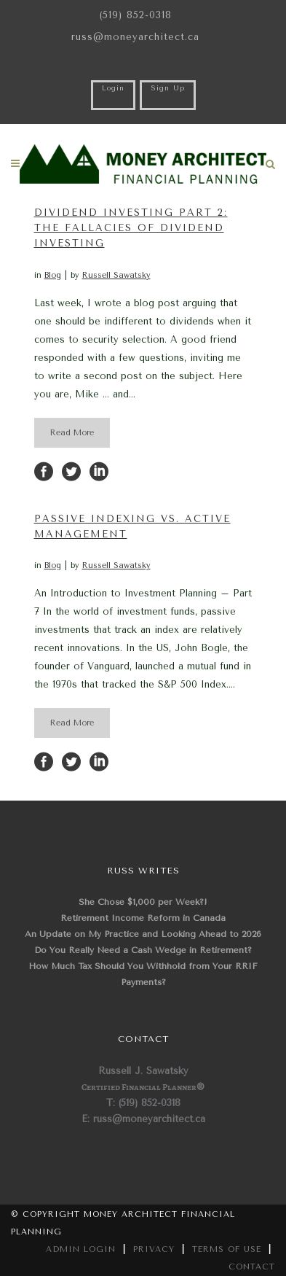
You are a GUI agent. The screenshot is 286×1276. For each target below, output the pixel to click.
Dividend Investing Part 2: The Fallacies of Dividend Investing (131, 228)
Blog (52, 275)
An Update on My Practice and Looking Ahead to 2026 (143, 934)
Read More (72, 432)
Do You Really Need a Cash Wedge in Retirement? (143, 950)
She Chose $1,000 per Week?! (143, 902)
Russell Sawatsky (116, 275)
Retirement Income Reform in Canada (143, 918)
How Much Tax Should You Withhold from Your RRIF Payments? (143, 974)
